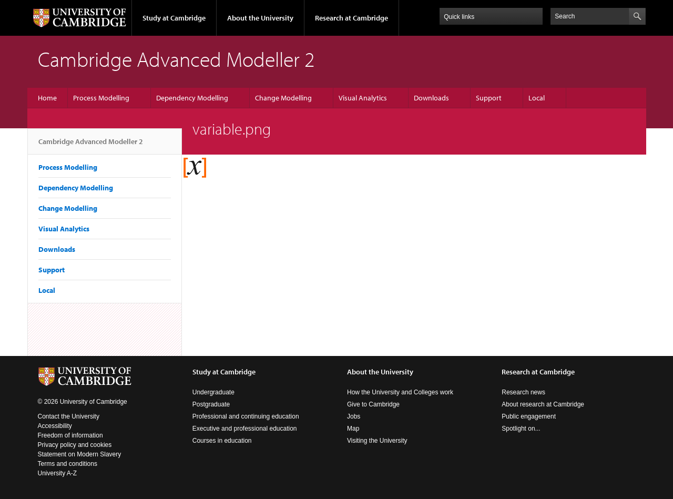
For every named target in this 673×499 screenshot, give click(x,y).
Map (353, 428)
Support (489, 98)
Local (536, 98)
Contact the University (68, 416)
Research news (523, 392)
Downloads (431, 98)
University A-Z (57, 473)
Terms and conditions (67, 463)
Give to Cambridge (373, 404)
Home (47, 98)
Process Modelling (101, 98)
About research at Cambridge (543, 404)
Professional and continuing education (245, 416)
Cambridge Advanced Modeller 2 (90, 146)
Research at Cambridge (351, 18)
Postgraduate (211, 404)
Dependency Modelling (192, 98)
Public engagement (529, 416)
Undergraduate (213, 392)
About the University (260, 18)
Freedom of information (70, 435)
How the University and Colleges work (400, 392)
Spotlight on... (521, 428)
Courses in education (222, 440)
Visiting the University (377, 440)
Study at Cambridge (174, 18)
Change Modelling (283, 98)
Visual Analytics (363, 98)
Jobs (353, 416)
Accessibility (55, 426)
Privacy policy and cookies (75, 445)
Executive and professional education (244, 428)
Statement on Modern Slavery (79, 454)
